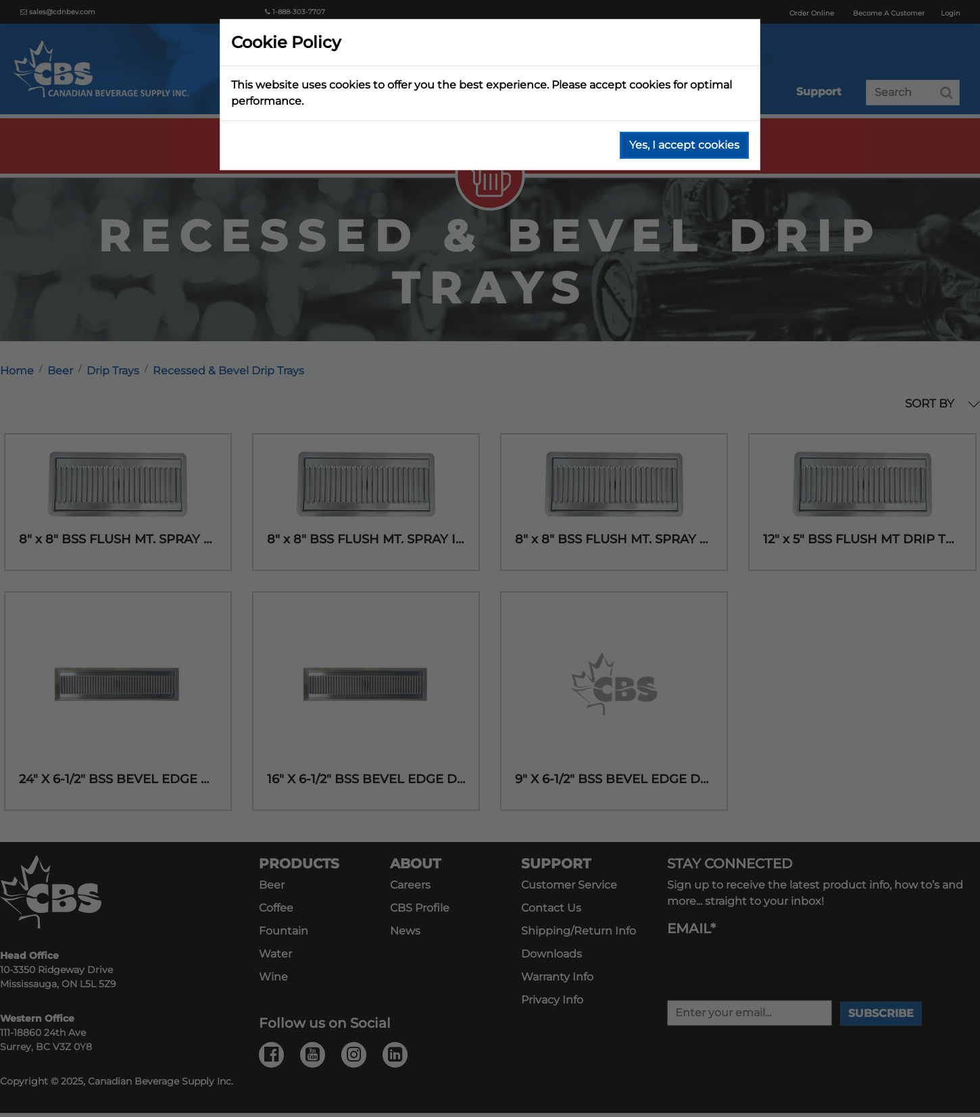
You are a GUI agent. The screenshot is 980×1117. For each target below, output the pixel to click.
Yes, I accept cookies (684, 145)
